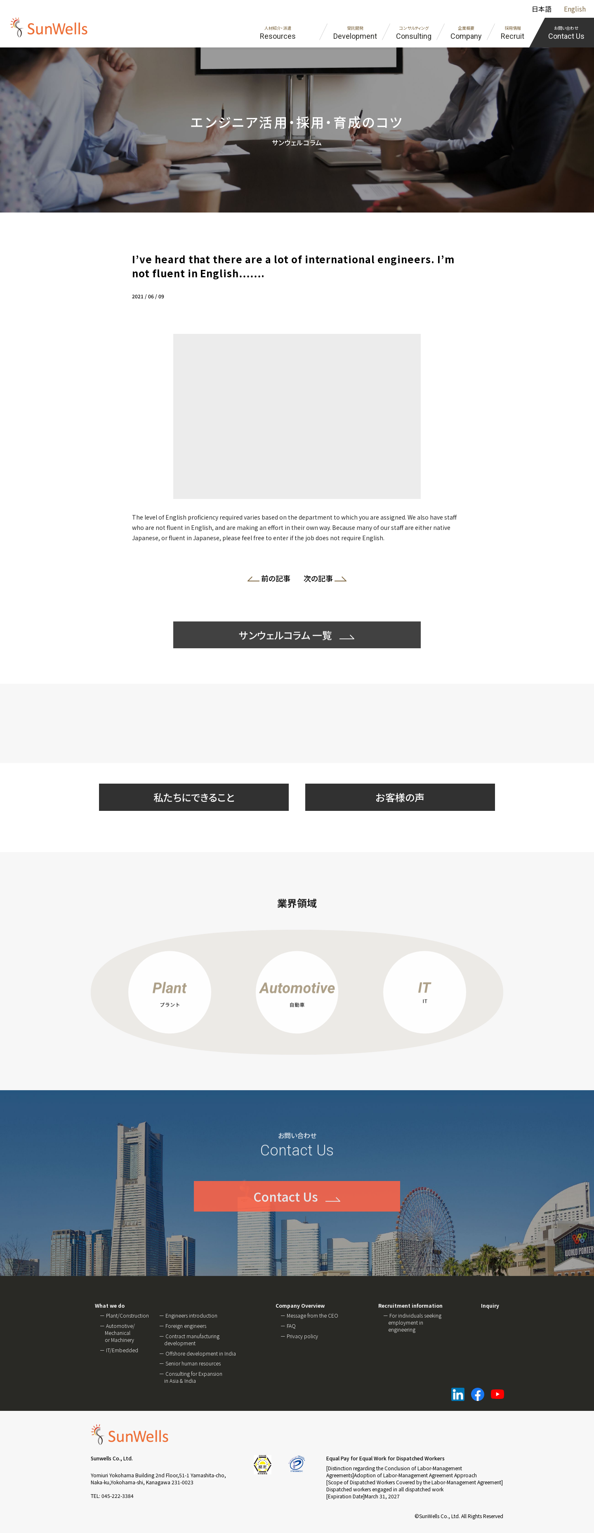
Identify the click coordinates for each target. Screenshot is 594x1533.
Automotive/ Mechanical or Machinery (120, 1332)
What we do (110, 1305)
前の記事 (272, 580)
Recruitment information (410, 1305)
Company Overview (300, 1305)
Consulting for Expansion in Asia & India (193, 1377)
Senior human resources (193, 1363)
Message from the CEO (312, 1315)
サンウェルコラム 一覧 (285, 657)
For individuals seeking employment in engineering (414, 1322)
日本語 (542, 9)
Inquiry (490, 1305)
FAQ (291, 1325)
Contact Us (285, 1219)
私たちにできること (194, 797)
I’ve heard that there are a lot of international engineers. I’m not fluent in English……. (293, 266)
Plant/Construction (127, 1315)
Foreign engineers (185, 1325)
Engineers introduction (191, 1315)
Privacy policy (302, 1335)
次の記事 (322, 580)
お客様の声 (400, 797)
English (575, 9)
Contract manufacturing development (191, 1339)
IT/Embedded (122, 1349)
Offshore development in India (200, 1353)
